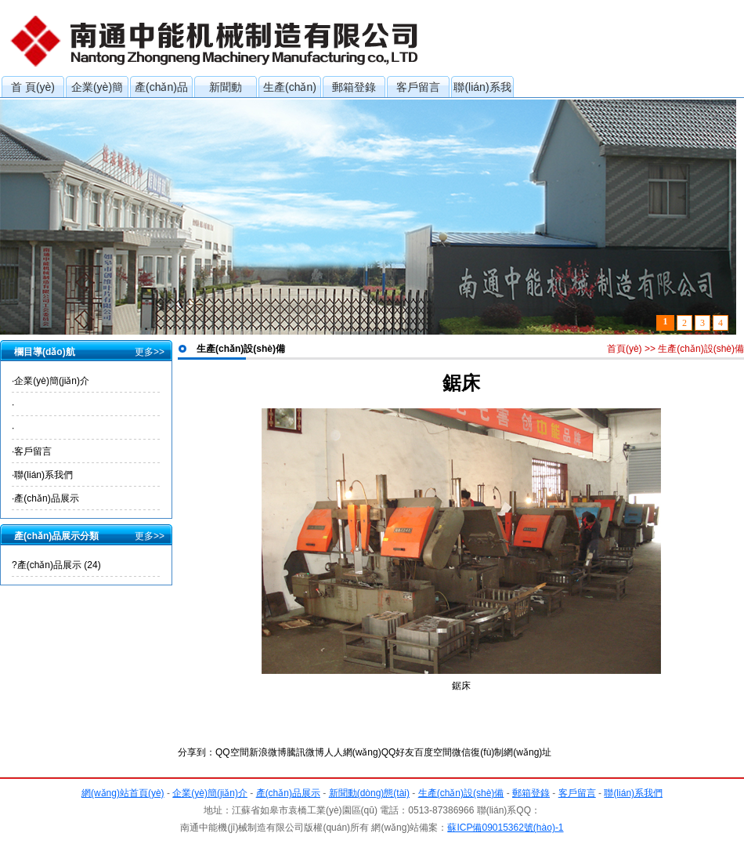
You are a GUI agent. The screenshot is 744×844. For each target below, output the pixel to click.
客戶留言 (418, 87)
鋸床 (461, 685)
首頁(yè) (624, 348)
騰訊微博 (305, 752)
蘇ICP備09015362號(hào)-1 (505, 827)
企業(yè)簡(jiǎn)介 (97, 89)
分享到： (196, 752)
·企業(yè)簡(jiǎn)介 (50, 380)
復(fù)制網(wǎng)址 (511, 752)
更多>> (149, 351)
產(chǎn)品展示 (161, 89)
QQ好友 (398, 752)
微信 (461, 752)
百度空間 (433, 752)
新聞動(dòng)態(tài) (226, 89)
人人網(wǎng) (352, 752)
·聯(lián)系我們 (42, 474)
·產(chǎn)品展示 (45, 498)
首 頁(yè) (33, 87)
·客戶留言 (32, 451)
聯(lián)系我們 (482, 89)
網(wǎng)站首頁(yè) (122, 793)
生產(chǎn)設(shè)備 (289, 89)
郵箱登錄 (354, 87)
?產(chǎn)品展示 (56, 565)
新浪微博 (268, 752)
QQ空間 (232, 752)
